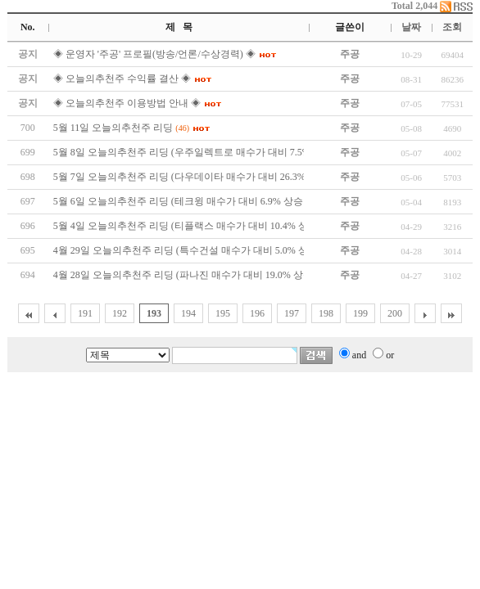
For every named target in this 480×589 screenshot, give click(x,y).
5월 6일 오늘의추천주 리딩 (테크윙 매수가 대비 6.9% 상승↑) (182, 201)
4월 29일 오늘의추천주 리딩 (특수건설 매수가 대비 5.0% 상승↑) (189, 250)
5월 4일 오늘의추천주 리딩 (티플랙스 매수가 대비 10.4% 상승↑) (189, 226)
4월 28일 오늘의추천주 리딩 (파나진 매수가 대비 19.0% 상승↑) (187, 275)
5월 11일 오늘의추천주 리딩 (113, 127)
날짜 (411, 27)
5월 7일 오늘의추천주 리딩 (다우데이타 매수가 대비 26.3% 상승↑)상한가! (211, 176)
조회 (452, 27)
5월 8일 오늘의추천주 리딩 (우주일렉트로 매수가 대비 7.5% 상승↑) (197, 152)
